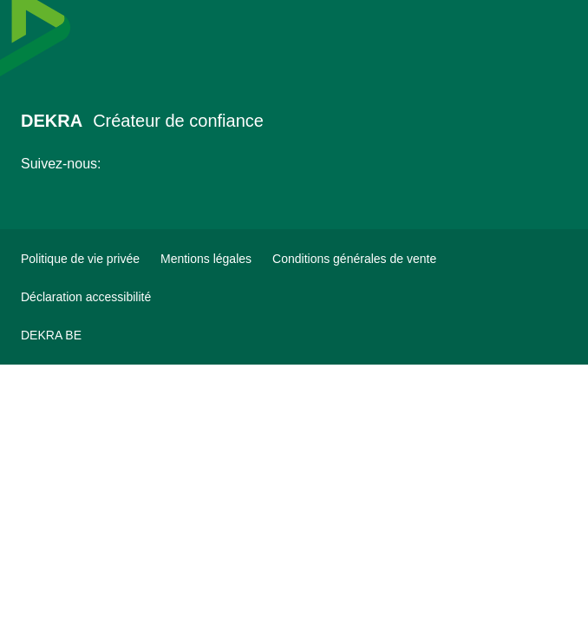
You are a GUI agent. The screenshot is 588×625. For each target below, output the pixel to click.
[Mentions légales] (206, 258)
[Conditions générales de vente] (354, 258)
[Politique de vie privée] (80, 258)
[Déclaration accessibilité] (86, 297)
